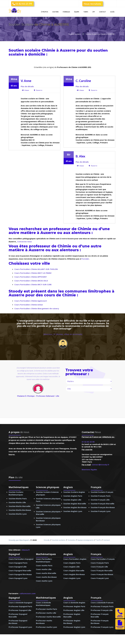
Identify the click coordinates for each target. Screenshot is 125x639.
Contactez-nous (24, 241)
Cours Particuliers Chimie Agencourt (30, 300)
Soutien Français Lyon (100, 511)
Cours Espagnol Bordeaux (20, 574)
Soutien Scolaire (21, 24)
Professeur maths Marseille (48, 616)
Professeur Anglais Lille (73, 610)
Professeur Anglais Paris (74, 606)
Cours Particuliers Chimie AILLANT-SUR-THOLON (36, 269)
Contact (102, 12)
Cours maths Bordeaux (46, 577)
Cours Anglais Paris (72, 562)
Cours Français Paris (100, 562)
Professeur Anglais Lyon (74, 627)
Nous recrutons (92, 3)
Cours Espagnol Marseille (20, 570)
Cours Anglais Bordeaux (74, 574)
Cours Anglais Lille (71, 566)
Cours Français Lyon (100, 578)
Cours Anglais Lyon (71, 578)
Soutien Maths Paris (18, 498)
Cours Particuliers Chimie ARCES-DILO (31, 280)
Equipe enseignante (85, 540)
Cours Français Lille (99, 566)
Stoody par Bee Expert (19, 540)
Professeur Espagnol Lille (20, 610)
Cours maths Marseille (46, 573)
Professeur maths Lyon (46, 627)
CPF (93, 12)
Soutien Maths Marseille (19, 506)
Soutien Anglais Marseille (74, 503)
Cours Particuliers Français (103, 559)
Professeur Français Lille (102, 610)
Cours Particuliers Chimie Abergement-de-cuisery (36, 308)
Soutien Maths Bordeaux (20, 510)
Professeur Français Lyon (102, 627)
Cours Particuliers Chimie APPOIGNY (30, 276)
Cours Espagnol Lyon (18, 578)
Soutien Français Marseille (102, 503)
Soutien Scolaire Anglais (74, 492)
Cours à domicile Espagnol (20, 602)
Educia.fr (26, 549)
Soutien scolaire (58, 540)
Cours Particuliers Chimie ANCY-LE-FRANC (33, 273)
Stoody (47, 540)
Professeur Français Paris (102, 606)
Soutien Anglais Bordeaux (75, 507)
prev (21, 393)
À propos (44, 12)
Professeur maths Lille (46, 612)
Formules (66, 12)
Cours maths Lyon (44, 580)
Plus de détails (27, 86)
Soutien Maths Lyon (18, 513)
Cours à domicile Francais (102, 602)
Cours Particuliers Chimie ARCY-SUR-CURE (33, 284)
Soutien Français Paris (100, 495)
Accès (112, 12)
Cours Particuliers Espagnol (21, 559)
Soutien (55, 12)
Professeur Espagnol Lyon (20, 627)
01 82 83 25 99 (22, 3)
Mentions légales (89, 469)
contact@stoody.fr (100, 464)
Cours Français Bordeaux (102, 574)
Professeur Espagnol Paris (20, 606)
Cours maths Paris (44, 565)
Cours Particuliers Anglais (74, 559)
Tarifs (85, 12)
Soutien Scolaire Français (102, 492)
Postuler (85, 258)
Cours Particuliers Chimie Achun (28, 304)
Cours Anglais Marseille (73, 570)
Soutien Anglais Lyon (72, 511)
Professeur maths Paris (46, 609)
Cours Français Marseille (102, 570)
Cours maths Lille (43, 569)
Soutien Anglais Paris (72, 495)
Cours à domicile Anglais (74, 602)
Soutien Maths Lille (17, 502)
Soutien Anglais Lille (72, 499)
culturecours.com (27, 593)
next (48, 393)
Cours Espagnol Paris (18, 562)
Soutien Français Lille (100, 499)
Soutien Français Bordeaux (103, 507)
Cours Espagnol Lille (17, 566)
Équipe (76, 12)
